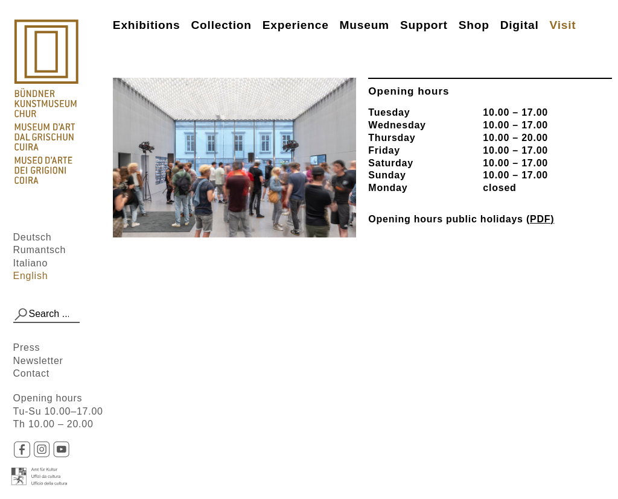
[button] (21, 314)
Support (424, 25)
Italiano (30, 263)
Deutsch (32, 237)
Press (26, 347)
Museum (364, 25)
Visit (563, 25)
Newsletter (38, 361)
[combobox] (46, 314)
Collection (221, 25)
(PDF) (540, 219)
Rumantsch (39, 250)
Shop (474, 25)
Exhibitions (146, 25)
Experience (296, 25)
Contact (31, 373)
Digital (519, 25)
